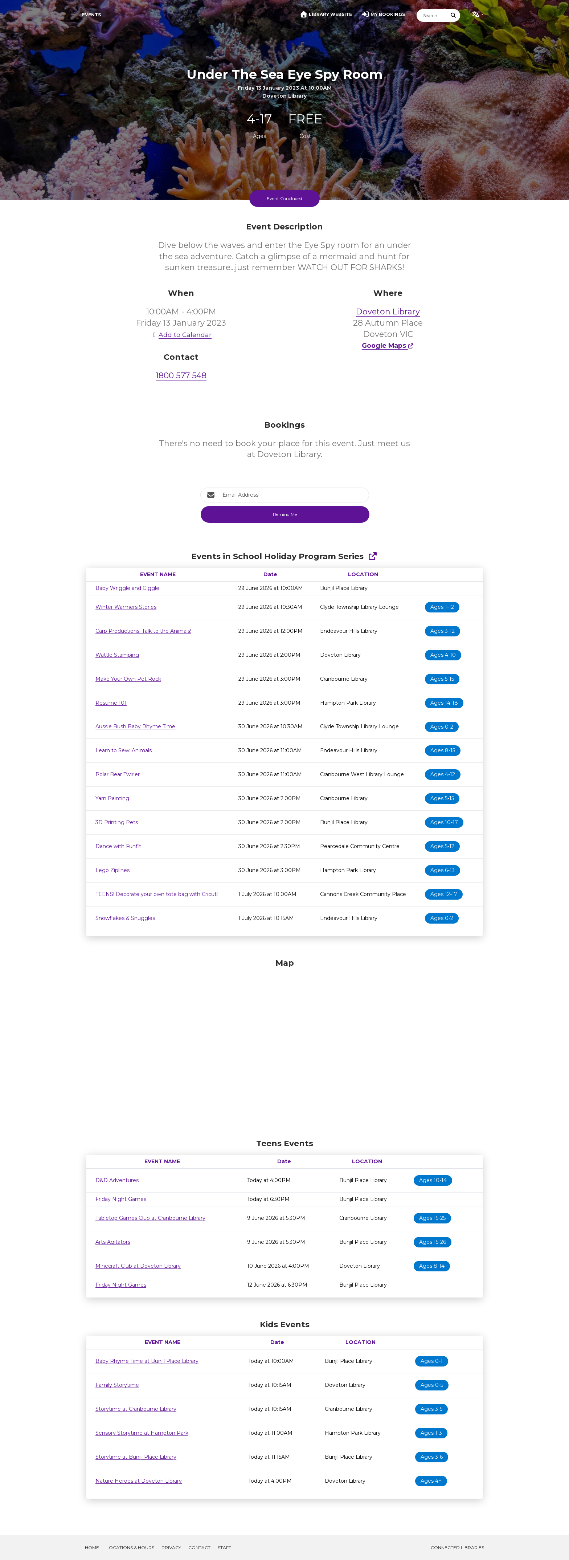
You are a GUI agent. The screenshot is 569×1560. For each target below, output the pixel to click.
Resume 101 (111, 703)
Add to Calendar (181, 334)
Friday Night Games (120, 1199)
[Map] (284, 1046)
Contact (199, 1547)
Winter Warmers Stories (125, 607)
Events (91, 14)
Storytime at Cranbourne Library (135, 1409)
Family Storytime (117, 1385)
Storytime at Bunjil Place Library (135, 1457)
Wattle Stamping (117, 655)
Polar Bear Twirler (117, 774)
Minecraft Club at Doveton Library (138, 1266)
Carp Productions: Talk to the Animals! (143, 631)
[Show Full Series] (372, 556)
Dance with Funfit (118, 846)
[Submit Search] (453, 15)
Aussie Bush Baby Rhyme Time (135, 726)
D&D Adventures (117, 1180)
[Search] (432, 15)
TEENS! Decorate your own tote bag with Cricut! (156, 894)
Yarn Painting (112, 798)
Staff (224, 1547)
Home (92, 1547)
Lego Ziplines (112, 870)
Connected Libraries (457, 1547)
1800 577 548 (181, 375)
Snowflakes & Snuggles (125, 918)
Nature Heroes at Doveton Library (138, 1481)
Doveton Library (388, 312)
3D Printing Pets (116, 822)
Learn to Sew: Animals (123, 750)
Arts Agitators (112, 1242)
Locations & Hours (130, 1547)
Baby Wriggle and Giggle (127, 588)
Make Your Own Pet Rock (128, 679)
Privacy (171, 1547)
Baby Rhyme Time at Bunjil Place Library (146, 1361)
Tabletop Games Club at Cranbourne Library (150, 1218)
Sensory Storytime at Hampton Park (141, 1433)
